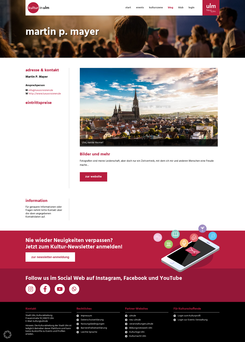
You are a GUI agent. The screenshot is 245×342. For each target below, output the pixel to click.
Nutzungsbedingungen (92, 324)
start (128, 8)
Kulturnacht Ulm (137, 336)
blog (170, 8)
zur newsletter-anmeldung (50, 257)
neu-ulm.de (135, 320)
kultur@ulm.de (40, 321)
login (191, 8)
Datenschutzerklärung (92, 320)
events (140, 8)
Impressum (86, 316)
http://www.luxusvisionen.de (45, 94)
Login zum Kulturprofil (189, 316)
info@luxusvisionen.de (40, 90)
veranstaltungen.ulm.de (141, 324)
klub (180, 8)
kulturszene (156, 8)
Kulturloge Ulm (136, 332)
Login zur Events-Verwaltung (193, 320)
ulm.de (132, 316)
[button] (7, 334)
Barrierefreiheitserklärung (94, 328)
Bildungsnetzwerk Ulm (140, 328)
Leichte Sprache (89, 332)
